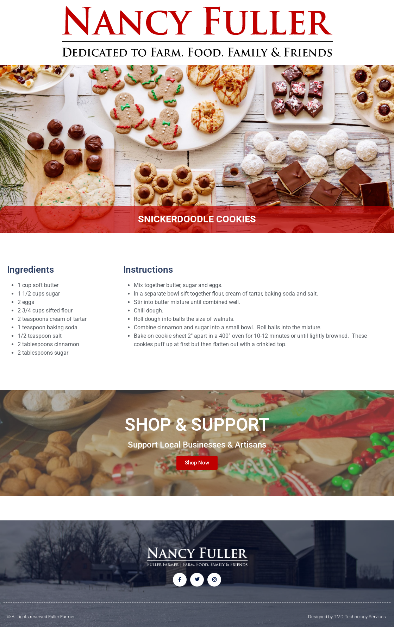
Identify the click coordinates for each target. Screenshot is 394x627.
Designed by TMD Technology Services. (347, 616)
